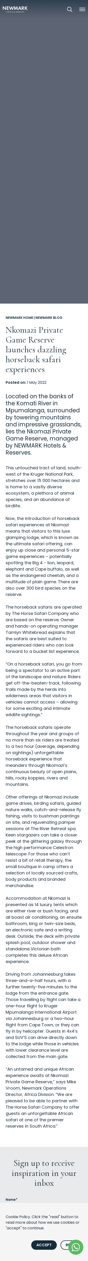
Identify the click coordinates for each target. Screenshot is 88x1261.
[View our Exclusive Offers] (56, 9)
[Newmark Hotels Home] (15, 9)
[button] (82, 9)
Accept (44, 1245)
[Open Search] (69, 9)
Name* (11, 1199)
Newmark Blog (48, 317)
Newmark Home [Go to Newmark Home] (19, 317)
